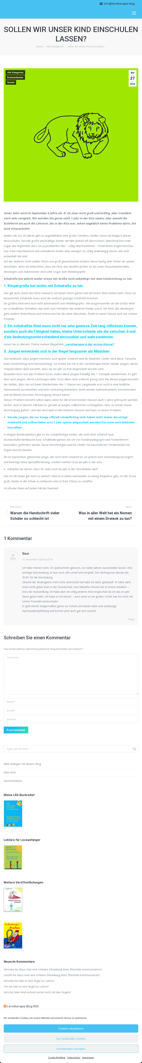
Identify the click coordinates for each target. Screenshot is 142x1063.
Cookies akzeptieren (71, 1028)
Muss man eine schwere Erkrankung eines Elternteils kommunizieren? (60, 969)
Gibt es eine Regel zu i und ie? (36, 981)
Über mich (10, 772)
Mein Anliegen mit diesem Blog (22, 764)
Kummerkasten (15, 77)
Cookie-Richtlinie (56, 1057)
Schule (10, 82)
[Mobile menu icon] (134, 13)
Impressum (88, 1057)
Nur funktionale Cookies (71, 1038)
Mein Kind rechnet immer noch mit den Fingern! (42, 992)
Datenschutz (73, 1057)
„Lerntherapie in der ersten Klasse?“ (89, 344)
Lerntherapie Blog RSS (23, 1006)
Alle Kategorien (15, 72)
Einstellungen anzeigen (71, 1048)
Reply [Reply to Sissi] (131, 619)
